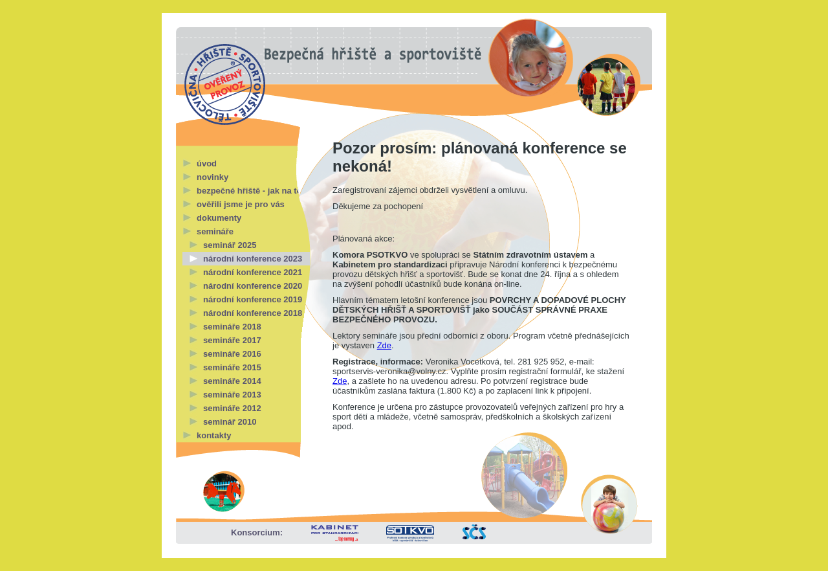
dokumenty (219, 218)
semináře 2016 (232, 354)
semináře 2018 (232, 326)
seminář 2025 (229, 245)
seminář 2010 (229, 422)
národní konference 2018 (252, 313)
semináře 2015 (232, 367)
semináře (215, 231)
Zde (384, 345)
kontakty (214, 435)
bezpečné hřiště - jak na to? (252, 191)
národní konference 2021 (252, 272)
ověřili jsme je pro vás (241, 204)
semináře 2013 (232, 394)
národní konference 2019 (252, 299)
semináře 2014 (232, 381)
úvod (207, 163)
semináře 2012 (232, 408)
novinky (212, 177)
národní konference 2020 (252, 286)
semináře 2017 (232, 340)
